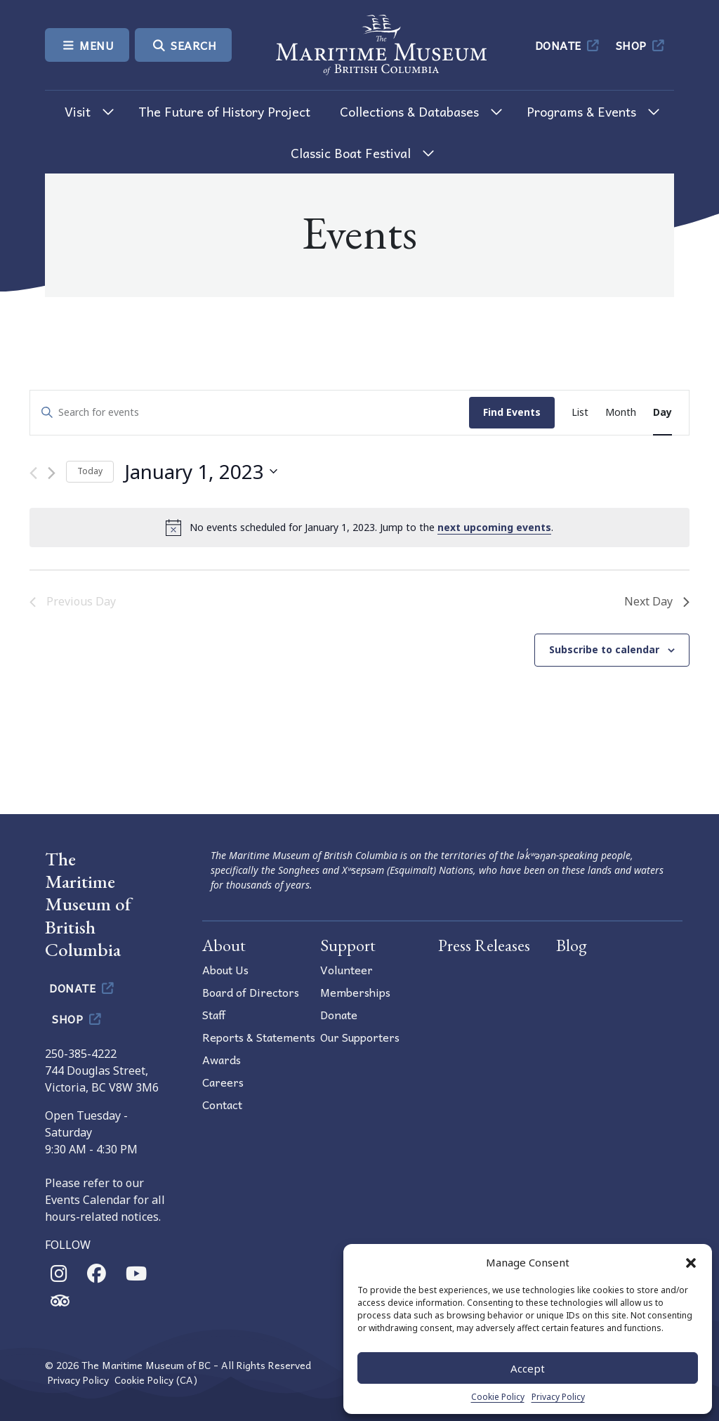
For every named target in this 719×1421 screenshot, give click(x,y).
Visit (78, 111)
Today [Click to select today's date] (90, 471)
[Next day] (51, 473)
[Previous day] (33, 473)
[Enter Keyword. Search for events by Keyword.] (249, 413)
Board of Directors (250, 992)
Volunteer (346, 969)
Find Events (512, 412)
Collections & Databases (409, 111)
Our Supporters (360, 1037)
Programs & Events (581, 111)
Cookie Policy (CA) (155, 1380)
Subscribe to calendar (604, 649)
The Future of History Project (224, 111)
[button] (691, 1262)
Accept (527, 1368)
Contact (222, 1104)
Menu (87, 45)
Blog (571, 945)
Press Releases (484, 945)
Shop (641, 45)
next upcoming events (494, 527)
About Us (225, 969)
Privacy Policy (558, 1397)
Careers (223, 1082)
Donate (568, 45)
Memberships (355, 992)
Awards (221, 1059)
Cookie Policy (498, 1397)
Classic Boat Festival (351, 153)
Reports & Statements (258, 1037)
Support (348, 945)
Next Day (657, 601)
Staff (213, 1014)
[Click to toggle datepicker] (200, 472)
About (224, 945)
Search (183, 45)
